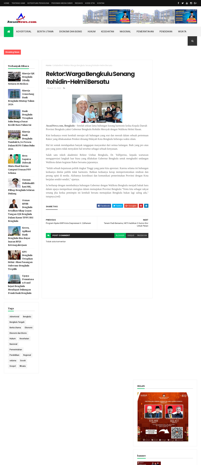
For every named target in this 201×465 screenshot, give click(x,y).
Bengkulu (14, 325)
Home (6, 3)
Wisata (182, 31)
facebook (136, 244)
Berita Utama (45, 31)
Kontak (100, 3)
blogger (114, 244)
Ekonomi (13, 342)
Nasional (125, 31)
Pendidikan (166, 31)
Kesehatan (107, 31)
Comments (185, 164)
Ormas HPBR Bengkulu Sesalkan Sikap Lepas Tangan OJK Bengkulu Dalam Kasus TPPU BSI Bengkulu (20, 214)
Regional (27, 369)
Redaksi (79, 3)
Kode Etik (90, 3)
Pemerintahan (145, 31)
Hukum (92, 31)
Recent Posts (161, 164)
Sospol (13, 380)
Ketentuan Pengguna (38, 3)
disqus (125, 244)
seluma (13, 375)
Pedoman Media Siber (62, 3)
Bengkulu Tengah (17, 331)
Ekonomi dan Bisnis (70, 31)
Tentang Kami (18, 3)
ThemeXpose (20, 461)
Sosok (23, 375)
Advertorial (24, 31)
